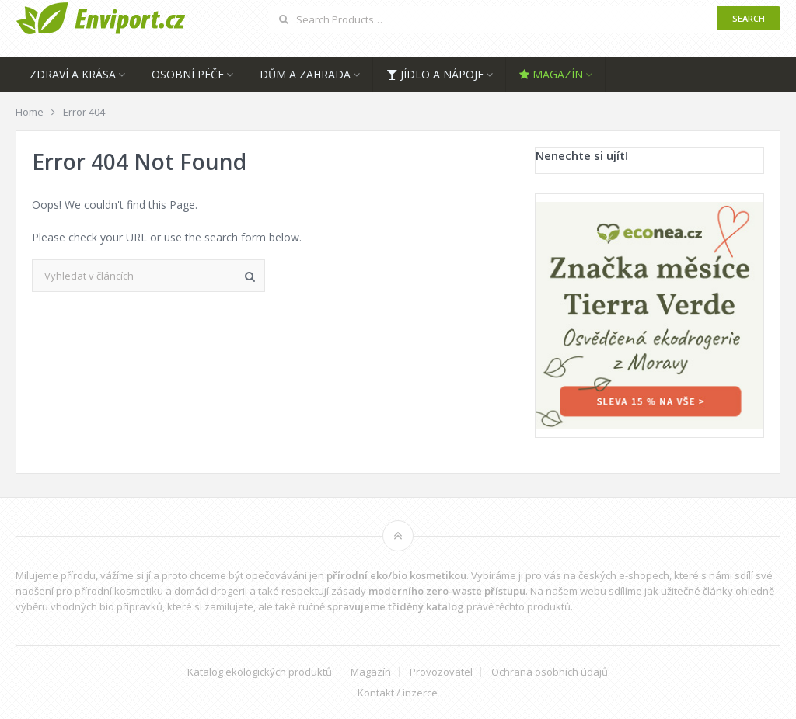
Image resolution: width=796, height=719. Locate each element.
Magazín (551, 74)
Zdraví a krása (73, 74)
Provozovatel (441, 672)
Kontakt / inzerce (398, 693)
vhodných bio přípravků (106, 606)
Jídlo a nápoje (435, 74)
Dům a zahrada (305, 74)
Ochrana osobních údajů (549, 672)
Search (748, 18)
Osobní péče (188, 74)
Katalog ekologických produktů (259, 672)
